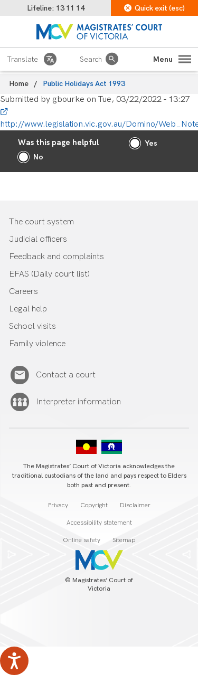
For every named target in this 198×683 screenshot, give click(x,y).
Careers (23, 292)
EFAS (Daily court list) (49, 274)
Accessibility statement (99, 523)
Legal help (28, 309)
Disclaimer (135, 505)
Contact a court (66, 375)
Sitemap (123, 540)
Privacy (58, 505)
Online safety (81, 540)
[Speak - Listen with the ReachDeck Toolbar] (14, 661)
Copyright (94, 505)
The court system (41, 222)
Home (19, 83)
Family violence (37, 344)
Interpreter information (78, 402)
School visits (32, 326)
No (38, 157)
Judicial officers (38, 239)
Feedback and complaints (56, 257)
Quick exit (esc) (154, 8)
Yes (151, 143)
